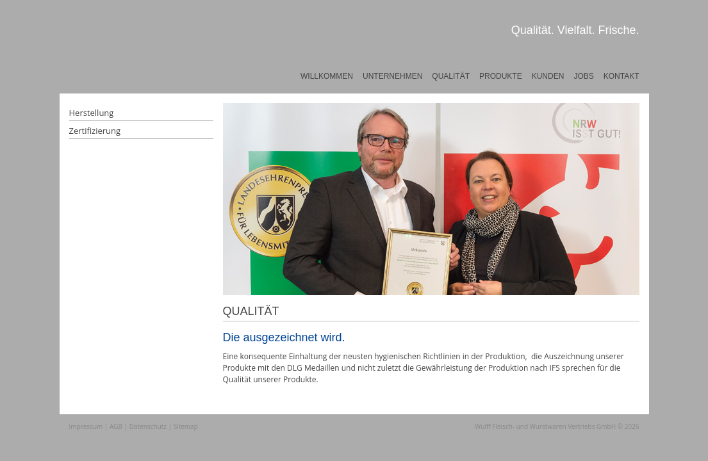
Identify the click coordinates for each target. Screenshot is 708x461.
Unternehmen (392, 76)
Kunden (548, 76)
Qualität (451, 76)
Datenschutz (148, 426)
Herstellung (91, 112)
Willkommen (326, 76)
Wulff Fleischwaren (116, 61)
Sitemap (186, 426)
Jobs (583, 76)
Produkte (500, 76)
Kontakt (621, 76)
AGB (116, 426)
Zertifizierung (95, 130)
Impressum (86, 426)
